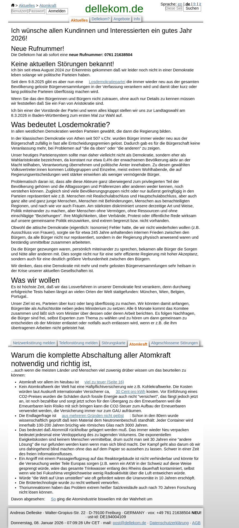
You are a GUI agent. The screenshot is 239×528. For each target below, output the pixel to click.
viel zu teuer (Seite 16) (104, 382)
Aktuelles (27, 5)
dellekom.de (114, 8)
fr (194, 4)
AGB (196, 523)
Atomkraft (47, 5)
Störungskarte (113, 343)
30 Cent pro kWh (130, 391)
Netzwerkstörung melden (34, 343)
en (180, 4)
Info (137, 19)
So (53, 499)
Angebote (121, 19)
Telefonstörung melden (78, 343)
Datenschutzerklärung (169, 523)
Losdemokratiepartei (107, 82)
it (200, 4)
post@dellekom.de (129, 523)
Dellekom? (101, 19)
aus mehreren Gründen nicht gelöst (93, 415)
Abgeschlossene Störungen (174, 343)
